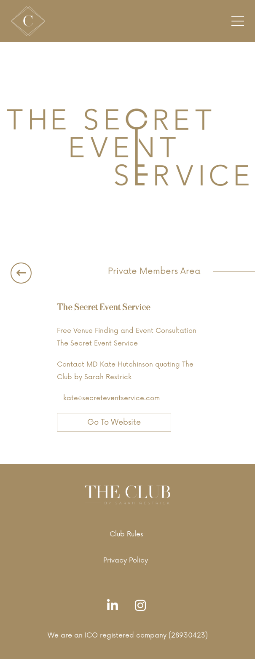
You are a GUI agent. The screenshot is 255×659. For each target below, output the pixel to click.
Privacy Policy (125, 560)
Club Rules (126, 534)
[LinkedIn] (114, 606)
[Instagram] (142, 606)
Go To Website (114, 422)
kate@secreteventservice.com (111, 398)
